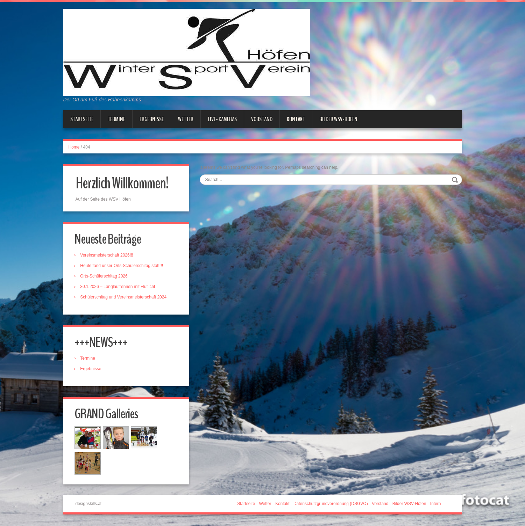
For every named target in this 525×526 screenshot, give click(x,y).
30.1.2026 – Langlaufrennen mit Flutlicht (118, 286)
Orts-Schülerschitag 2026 (104, 276)
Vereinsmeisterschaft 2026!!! (107, 255)
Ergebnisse (152, 119)
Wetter (185, 119)
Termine (116, 119)
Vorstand (261, 119)
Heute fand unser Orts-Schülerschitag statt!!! (122, 266)
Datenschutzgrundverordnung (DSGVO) (330, 504)
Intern (435, 504)
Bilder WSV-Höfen (338, 119)
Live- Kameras (222, 119)
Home (74, 147)
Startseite (81, 119)
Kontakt (296, 119)
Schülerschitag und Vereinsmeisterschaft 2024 (124, 297)
